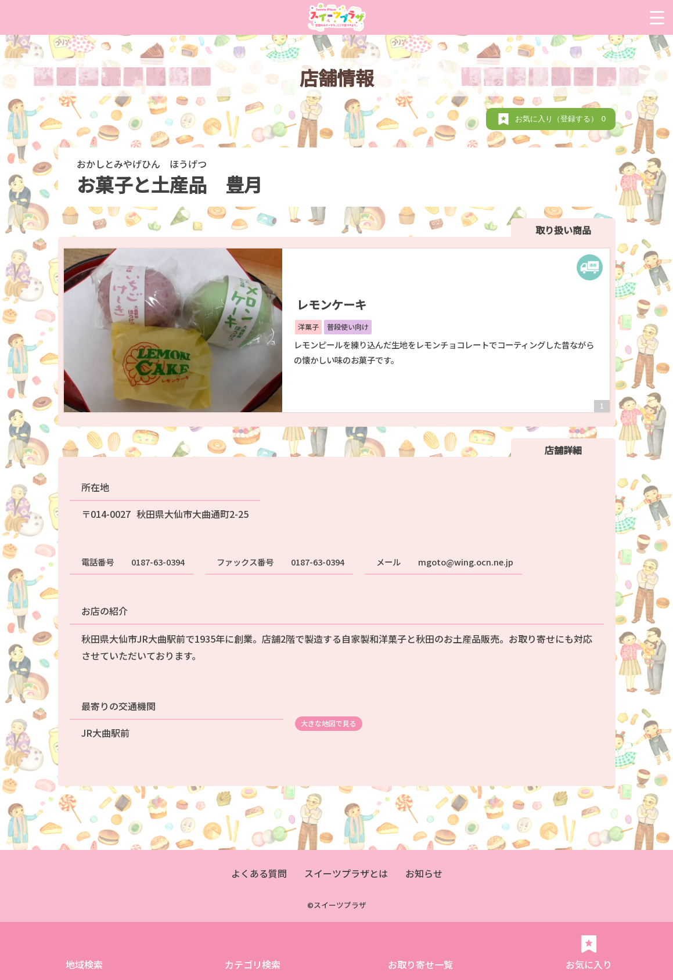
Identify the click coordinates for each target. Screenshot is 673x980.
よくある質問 (259, 873)
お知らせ (423, 873)
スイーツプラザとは (346, 873)
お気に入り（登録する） (562, 118)
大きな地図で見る (329, 723)
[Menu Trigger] (657, 17)
